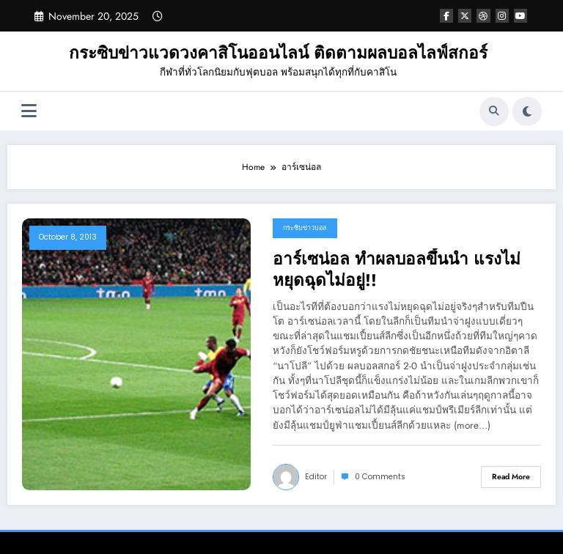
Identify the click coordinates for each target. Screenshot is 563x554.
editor (316, 476)
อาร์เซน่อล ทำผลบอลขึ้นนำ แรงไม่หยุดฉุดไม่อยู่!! (396, 270)
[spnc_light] (527, 111)
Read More (511, 476)
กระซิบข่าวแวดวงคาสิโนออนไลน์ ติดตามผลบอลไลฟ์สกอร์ (278, 52)
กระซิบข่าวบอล (305, 228)
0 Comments (380, 476)
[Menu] (28, 111)
